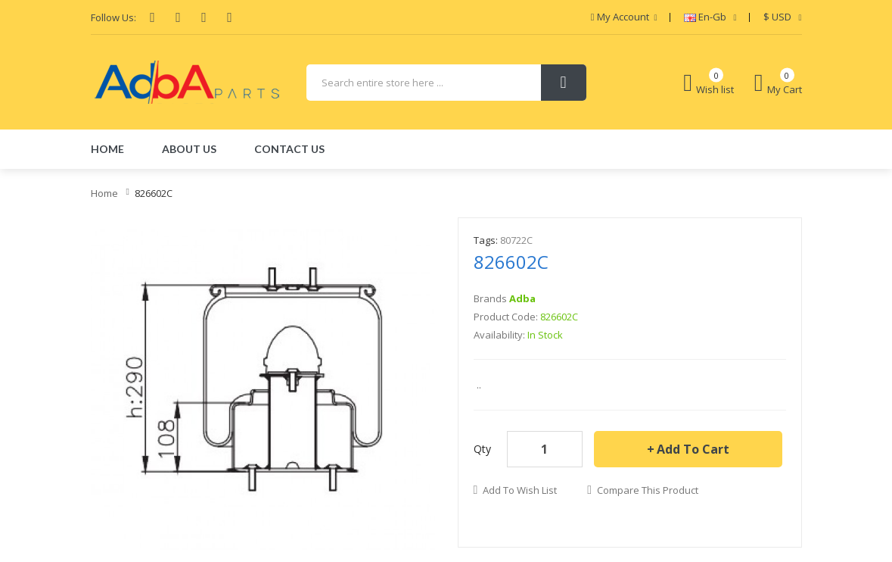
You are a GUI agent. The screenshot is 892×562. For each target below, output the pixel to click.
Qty (482, 449)
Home (104, 193)
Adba (522, 298)
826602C (153, 193)
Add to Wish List (520, 490)
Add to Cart (693, 449)
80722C (516, 240)
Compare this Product (647, 490)
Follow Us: (113, 17)
